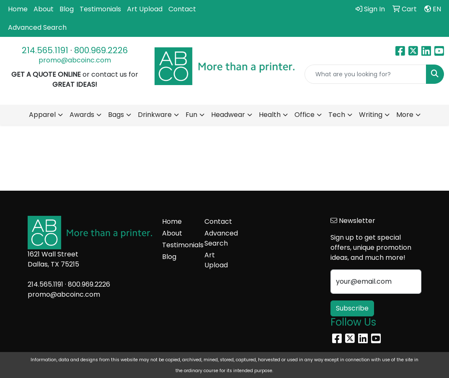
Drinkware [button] (155, 114)
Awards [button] (82, 114)
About (44, 9)
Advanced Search (37, 27)
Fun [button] (191, 114)
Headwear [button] (228, 114)
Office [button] (304, 114)
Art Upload (145, 9)
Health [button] (270, 114)
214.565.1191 (45, 50)
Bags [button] (116, 114)
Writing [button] (370, 114)
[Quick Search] (365, 74)
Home (18, 9)
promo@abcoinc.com (75, 60)
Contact (182, 9)
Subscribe (352, 308)
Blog (66, 9)
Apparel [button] (42, 114)
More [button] (404, 114)
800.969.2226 (101, 50)
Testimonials (100, 9)
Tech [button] (336, 114)
